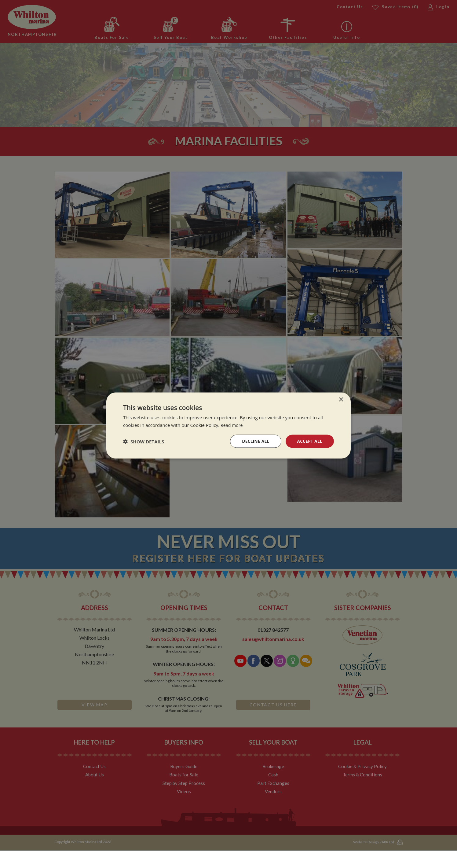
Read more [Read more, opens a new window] (232, 424)
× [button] (340, 399)
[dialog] (228, 425)
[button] (143, 441)
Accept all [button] (309, 441)
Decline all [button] (254, 441)
